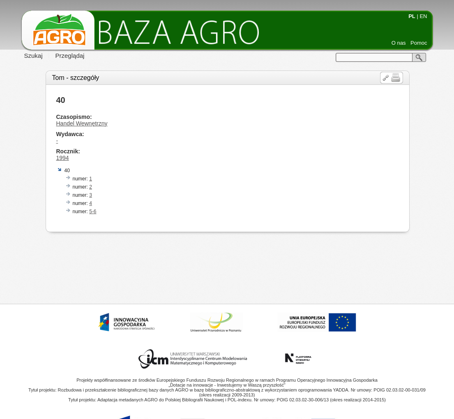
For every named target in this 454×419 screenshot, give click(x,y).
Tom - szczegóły (75, 77)
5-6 (92, 211)
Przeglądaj (70, 55)
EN (423, 16)
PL (411, 16)
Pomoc (418, 43)
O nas (399, 43)
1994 (62, 158)
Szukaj (33, 55)
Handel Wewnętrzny (82, 123)
